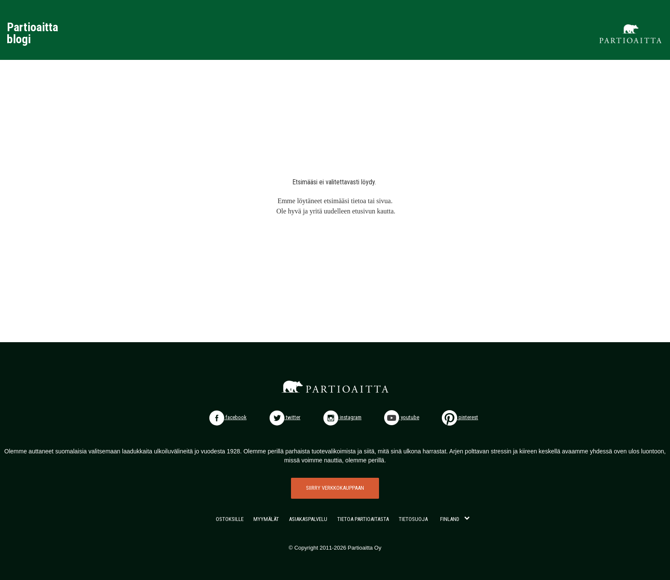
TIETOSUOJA (413, 519)
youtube (401, 417)
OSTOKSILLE (230, 519)
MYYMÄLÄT (266, 519)
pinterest (460, 417)
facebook (228, 417)
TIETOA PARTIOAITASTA (363, 519)
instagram (342, 417)
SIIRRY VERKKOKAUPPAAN (335, 488)
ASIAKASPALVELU (308, 519)
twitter (284, 417)
